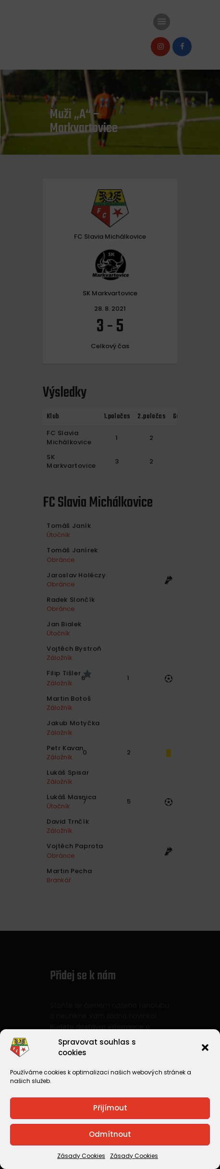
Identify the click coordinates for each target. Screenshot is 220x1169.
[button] (205, 1047)
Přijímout (110, 1108)
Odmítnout (110, 1134)
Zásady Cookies (81, 1156)
